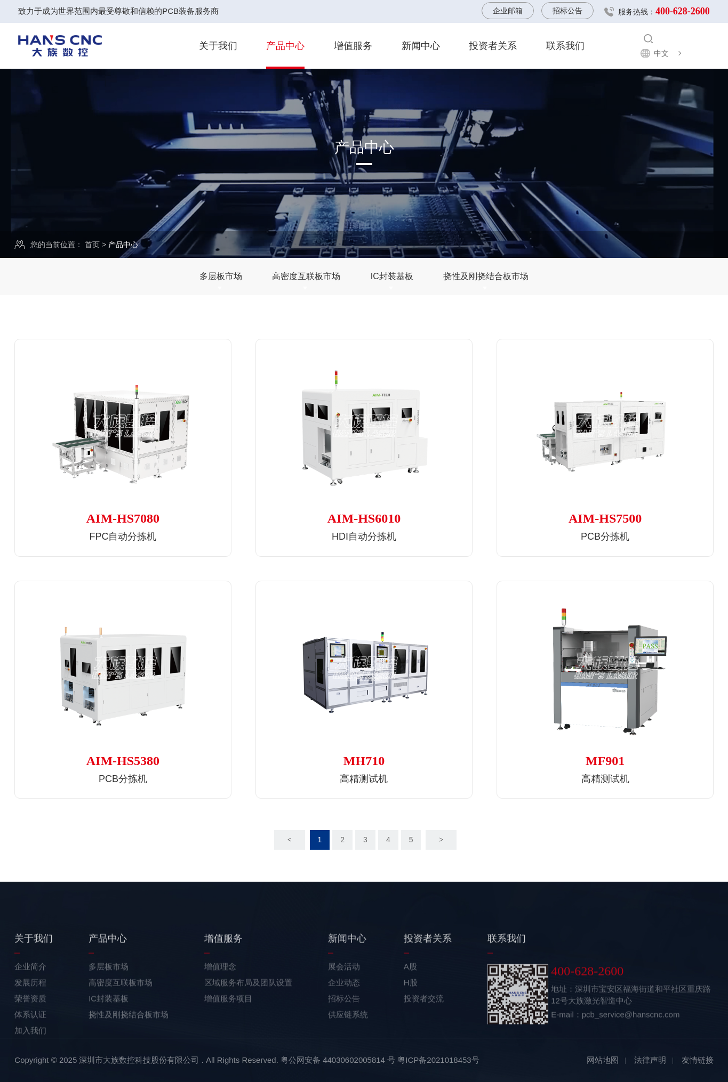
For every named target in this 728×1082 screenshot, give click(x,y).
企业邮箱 (508, 10)
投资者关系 (493, 45)
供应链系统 (348, 1060)
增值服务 (353, 45)
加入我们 (30, 1076)
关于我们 (218, 45)
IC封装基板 (392, 276)
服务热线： (664, 11)
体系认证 (30, 1060)
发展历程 (30, 1028)
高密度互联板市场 (306, 276)
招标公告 (567, 10)
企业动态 (344, 1028)
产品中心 (285, 45)
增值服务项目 (228, 1044)
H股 (411, 1028)
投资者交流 (424, 1044)
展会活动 (344, 1012)
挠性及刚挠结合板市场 (486, 276)
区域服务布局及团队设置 (248, 1028)
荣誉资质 (30, 1044)
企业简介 (30, 1012)
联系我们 (565, 45)
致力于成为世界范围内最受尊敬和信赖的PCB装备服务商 (118, 10)
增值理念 (220, 1012)
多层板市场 (220, 276)
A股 (410, 1012)
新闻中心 (421, 45)
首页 (92, 245)
